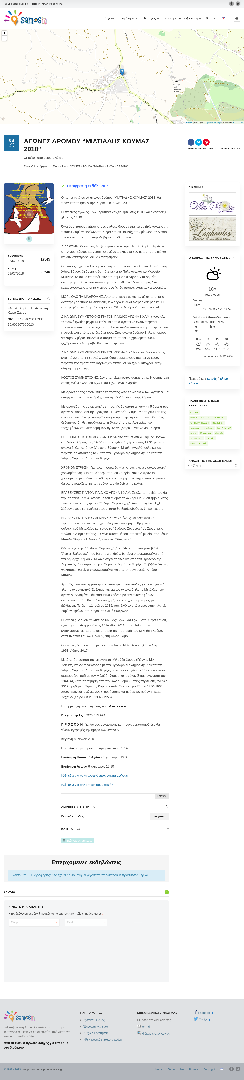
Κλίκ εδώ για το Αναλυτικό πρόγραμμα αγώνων (94, 775)
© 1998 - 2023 (12, 1069)
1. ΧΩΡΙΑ (194, 412)
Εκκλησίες (194, 428)
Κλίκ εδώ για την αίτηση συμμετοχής (87, 785)
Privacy (193, 1069)
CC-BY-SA (238, 122)
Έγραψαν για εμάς (95, 1026)
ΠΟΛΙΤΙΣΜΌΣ (196, 438)
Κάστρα (193, 433)
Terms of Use (176, 1069)
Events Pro (59, 166)
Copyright (209, 1069)
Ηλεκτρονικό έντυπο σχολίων (103, 1039)
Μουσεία (219, 433)
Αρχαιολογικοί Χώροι (199, 423)
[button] (237, 18)
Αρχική (43, 166)
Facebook (206, 1012)
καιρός (212, 378)
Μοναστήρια (205, 433)
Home (158, 1069)
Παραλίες (210, 438)
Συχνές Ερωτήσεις (95, 1033)
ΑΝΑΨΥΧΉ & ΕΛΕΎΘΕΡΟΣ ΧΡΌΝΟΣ (208, 418)
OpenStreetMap (213, 122)
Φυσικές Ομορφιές (198, 443)
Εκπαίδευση (208, 428)
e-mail (146, 1026)
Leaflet (189, 122)
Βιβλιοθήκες (217, 423)
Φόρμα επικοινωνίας (156, 1033)
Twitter (205, 1019)
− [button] (4, 38)
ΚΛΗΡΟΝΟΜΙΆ (224, 428)
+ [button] (4, 33)
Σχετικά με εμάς (94, 1020)
